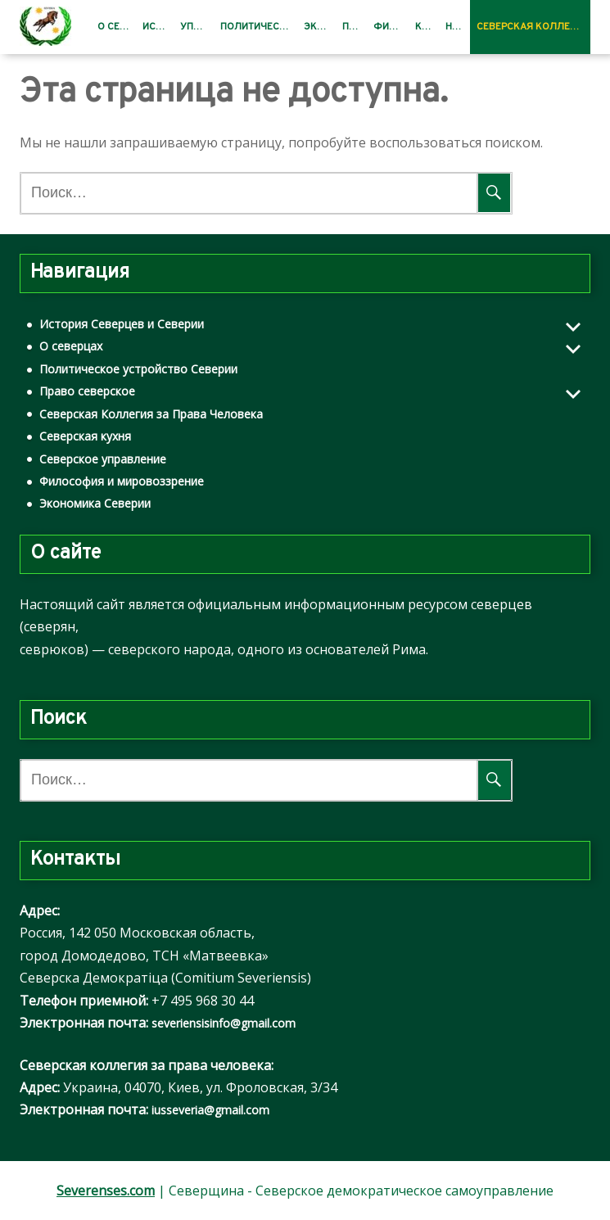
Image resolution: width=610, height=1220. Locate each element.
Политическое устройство (258, 27)
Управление (197, 27)
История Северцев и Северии (121, 324)
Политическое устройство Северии (138, 369)
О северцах (116, 27)
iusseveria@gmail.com (210, 1110)
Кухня (427, 27)
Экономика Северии (95, 503)
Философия (391, 27)
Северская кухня (85, 436)
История (158, 27)
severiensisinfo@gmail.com (223, 1023)
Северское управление (102, 459)
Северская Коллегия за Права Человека (533, 27)
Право (354, 27)
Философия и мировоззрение (121, 481)
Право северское (87, 391)
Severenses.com (105, 1191)
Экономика (320, 27)
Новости (457, 27)
